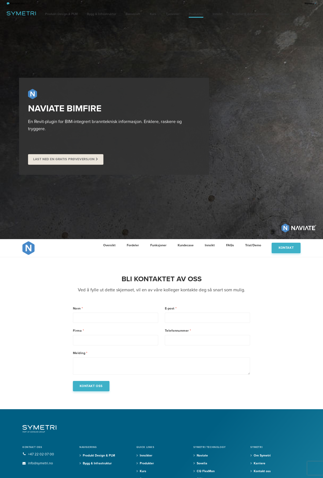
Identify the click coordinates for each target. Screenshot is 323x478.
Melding (80, 354)
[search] (308, 14)
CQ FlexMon (206, 473)
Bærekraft (131, 14)
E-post (171, 308)
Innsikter (146, 457)
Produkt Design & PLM (61, 14)
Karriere (259, 465)
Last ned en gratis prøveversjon (64, 159)
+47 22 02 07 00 (41, 456)
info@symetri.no (40, 465)
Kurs (150, 14)
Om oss (278, 14)
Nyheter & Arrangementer (245, 14)
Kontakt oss (262, 473)
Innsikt (213, 14)
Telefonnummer (178, 331)
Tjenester (170, 14)
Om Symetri (262, 457)
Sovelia (202, 465)
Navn (78, 308)
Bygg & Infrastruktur (100, 14)
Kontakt (286, 248)
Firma (78, 331)
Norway (310, 3)
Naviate (202, 457)
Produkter (193, 14)
